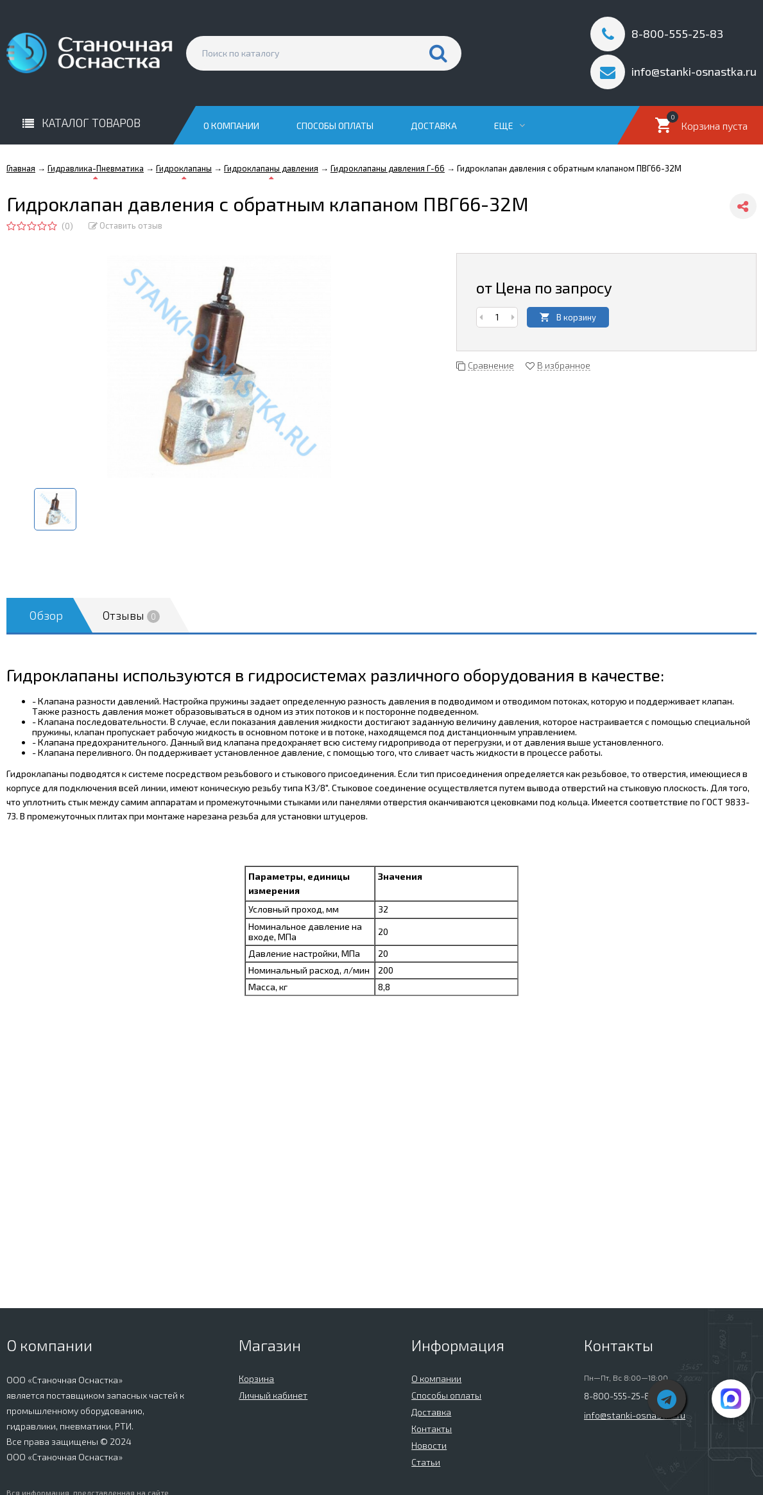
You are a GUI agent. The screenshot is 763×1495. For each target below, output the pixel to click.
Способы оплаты (334, 125)
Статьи (425, 1461)
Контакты (431, 1428)
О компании (231, 125)
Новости (429, 1445)
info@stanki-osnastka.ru (634, 1415)
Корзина (256, 1378)
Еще (509, 125)
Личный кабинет (273, 1395)
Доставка (434, 125)
